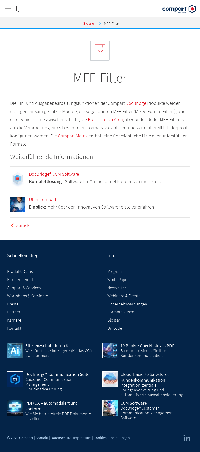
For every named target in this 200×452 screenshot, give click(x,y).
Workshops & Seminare (27, 296)
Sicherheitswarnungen (127, 304)
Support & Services (24, 287)
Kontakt (14, 328)
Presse (13, 304)
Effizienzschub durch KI (47, 345)
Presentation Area (105, 119)
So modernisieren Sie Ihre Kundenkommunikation (143, 353)
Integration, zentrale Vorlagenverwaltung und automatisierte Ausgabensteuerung (151, 390)
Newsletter (116, 287)
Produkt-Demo (20, 271)
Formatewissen (120, 312)
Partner (13, 312)
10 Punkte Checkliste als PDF (147, 345)
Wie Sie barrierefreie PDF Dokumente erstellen (58, 416)
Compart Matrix (72, 136)
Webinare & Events (123, 296)
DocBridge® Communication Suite (57, 374)
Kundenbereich (21, 279)
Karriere (14, 320)
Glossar (113, 320)
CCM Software (133, 403)
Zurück (22, 225)
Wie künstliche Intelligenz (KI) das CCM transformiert (59, 353)
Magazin (114, 271)
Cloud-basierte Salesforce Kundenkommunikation (144, 377)
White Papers (118, 279)
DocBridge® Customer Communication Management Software (147, 413)
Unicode (114, 328)
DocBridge (136, 103)
